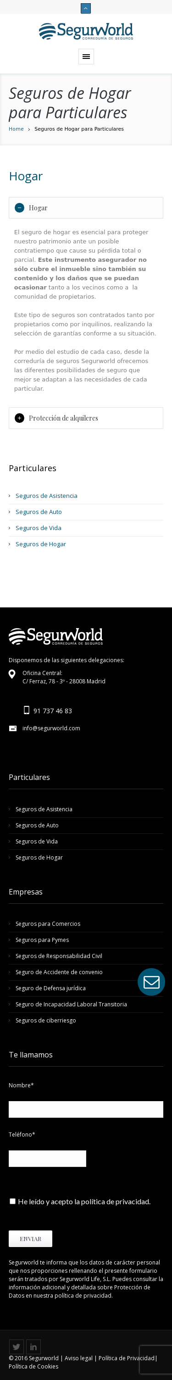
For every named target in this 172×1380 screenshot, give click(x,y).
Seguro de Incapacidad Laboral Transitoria (71, 1004)
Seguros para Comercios (48, 924)
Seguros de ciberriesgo (46, 1020)
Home (16, 128)
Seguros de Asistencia (47, 495)
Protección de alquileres (56, 418)
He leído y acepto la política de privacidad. (84, 1201)
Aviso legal (79, 1358)
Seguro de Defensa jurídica (51, 988)
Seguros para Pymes (42, 940)
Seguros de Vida (38, 528)
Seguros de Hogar (41, 544)
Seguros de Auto (39, 512)
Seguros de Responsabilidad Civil (59, 956)
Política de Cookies (33, 1366)
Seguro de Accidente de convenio (59, 972)
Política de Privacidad (127, 1358)
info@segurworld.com (51, 728)
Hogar (31, 208)
